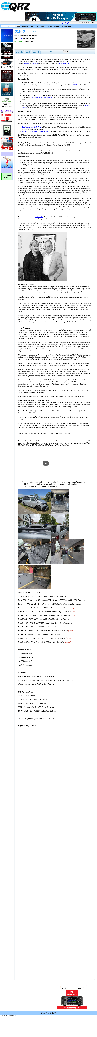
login (62, 23)
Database (25, 26)
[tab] (19, 52)
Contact (64, 26)
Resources (57, 26)
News (31, 26)
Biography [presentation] (19, 52)
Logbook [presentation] (36, 52)
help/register (69, 23)
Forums (37, 26)
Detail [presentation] (28, 52)
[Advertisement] (33, 997)
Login (70, 26)
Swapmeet (49, 26)
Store (42, 26)
